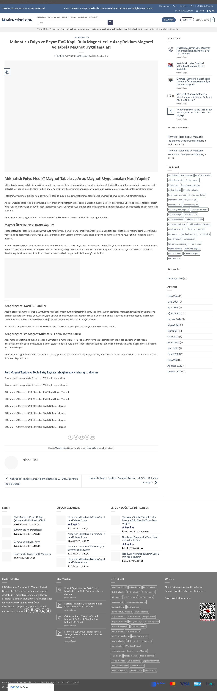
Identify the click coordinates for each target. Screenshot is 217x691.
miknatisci (59, 56)
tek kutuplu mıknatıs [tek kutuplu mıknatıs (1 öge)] (177, 244)
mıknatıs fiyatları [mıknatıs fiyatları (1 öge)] (191, 204)
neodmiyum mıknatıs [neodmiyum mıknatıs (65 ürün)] (121, 636)
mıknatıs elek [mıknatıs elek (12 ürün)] (117, 631)
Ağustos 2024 (174, 313)
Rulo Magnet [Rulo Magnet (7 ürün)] (141, 651)
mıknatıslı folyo (91, 448)
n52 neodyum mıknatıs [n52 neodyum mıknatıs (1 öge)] (199, 224)
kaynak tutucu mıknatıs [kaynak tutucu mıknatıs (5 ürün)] (122, 612)
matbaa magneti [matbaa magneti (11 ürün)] (138, 626)
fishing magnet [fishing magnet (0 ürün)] (148, 592)
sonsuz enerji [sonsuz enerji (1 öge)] (189, 239)
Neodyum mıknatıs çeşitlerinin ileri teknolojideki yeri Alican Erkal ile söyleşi (194, 112)
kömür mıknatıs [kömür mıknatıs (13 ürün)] (141, 612)
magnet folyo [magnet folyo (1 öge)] (190, 199)
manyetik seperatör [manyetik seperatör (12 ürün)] (120, 626)
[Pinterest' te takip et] (48, 610)
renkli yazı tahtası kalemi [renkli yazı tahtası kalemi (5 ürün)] (122, 651)
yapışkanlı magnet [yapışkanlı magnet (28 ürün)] (151, 661)
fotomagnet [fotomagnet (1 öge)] (173, 185)
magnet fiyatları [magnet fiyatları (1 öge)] (175, 199)
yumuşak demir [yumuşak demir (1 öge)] (175, 253)
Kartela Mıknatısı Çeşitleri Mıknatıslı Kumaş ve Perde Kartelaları (190, 66)
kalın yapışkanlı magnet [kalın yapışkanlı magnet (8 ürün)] (136, 602)
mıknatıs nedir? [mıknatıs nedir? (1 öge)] (190, 214)
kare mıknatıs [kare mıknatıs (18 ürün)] (133, 607)
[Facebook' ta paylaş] (70, 437)
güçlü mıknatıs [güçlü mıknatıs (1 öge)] (174, 190)
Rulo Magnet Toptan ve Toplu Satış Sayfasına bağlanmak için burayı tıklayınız (51, 372)
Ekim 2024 (172, 301)
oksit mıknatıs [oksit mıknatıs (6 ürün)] (133, 641)
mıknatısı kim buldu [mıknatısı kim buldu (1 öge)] (194, 219)
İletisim (183, 6)
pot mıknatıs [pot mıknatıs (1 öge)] (173, 234)
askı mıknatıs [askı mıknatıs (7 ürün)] (135, 587)
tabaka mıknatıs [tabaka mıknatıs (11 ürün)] (147, 656)
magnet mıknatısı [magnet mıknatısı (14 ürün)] (119, 621)
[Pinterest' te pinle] (86, 437)
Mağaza (41, 17)
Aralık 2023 (173, 342)
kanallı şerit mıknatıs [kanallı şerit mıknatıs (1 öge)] (177, 195)
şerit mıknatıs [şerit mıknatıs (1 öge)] (174, 258)
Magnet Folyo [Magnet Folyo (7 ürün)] (149, 616)
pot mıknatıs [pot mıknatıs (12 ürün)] (117, 646)
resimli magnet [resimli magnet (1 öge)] (174, 239)
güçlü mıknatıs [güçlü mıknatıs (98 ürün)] (130, 597)
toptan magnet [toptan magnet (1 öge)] (195, 244)
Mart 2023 (173, 348)
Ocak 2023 (173, 359)
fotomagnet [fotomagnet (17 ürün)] (117, 597)
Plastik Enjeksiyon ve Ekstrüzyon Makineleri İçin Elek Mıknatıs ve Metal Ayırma (193, 50)
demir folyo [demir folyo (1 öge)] (173, 175)
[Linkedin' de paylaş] (92, 437)
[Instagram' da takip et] (210, 11)
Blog (174, 6)
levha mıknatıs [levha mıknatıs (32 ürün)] (134, 616)
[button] (200, 10)
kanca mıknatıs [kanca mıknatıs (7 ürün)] (118, 607)
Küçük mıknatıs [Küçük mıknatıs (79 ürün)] (118, 616)
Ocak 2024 (173, 336)
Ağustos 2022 (174, 365)
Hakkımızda (164, 6)
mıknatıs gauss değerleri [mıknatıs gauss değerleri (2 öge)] (178, 209)
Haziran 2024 (174, 319)
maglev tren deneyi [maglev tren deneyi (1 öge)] (197, 195)
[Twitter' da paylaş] (76, 437)
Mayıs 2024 (173, 324)
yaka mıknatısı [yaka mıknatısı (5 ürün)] (134, 661)
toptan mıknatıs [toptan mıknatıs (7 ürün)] (118, 661)
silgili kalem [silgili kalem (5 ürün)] (117, 656)
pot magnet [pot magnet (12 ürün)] (147, 641)
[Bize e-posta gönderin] (213, 11)
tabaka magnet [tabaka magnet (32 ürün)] (130, 656)
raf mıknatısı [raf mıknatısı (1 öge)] (204, 234)
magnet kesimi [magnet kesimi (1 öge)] (174, 204)
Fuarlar (82, 17)
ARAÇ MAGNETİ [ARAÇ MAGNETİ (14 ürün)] (119, 587)
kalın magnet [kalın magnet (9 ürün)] (117, 602)
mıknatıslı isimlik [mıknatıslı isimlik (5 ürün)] (133, 631)
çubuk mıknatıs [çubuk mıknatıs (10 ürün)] (136, 670)
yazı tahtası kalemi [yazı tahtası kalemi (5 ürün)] (120, 665)
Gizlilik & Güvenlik (205, 6)
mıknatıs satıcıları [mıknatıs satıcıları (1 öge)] (175, 219)
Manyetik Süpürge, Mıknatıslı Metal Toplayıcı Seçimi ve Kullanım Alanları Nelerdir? (194, 97)
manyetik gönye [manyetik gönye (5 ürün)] (152, 621)
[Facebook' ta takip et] (207, 11)
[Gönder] (110, 22)
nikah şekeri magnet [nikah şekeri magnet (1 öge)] (195, 229)
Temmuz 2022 (174, 371)
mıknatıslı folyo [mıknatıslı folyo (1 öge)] (174, 214)
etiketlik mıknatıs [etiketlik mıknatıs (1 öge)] (175, 180)
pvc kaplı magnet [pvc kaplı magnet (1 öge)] (189, 234)
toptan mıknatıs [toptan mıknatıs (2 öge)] (175, 248)
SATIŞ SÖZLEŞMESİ (184, 10)
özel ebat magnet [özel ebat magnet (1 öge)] (191, 253)
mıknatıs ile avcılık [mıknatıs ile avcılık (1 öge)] (200, 209)
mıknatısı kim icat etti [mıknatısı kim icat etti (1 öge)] (177, 224)
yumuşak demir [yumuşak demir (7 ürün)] (137, 665)
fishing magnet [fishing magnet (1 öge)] (192, 180)
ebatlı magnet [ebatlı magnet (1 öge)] (187, 175)
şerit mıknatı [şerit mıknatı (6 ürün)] (150, 670)
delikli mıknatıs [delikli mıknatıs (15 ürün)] (118, 592)
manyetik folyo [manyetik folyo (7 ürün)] (135, 621)
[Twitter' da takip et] (37, 610)
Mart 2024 (173, 330)
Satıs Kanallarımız (58, 17)
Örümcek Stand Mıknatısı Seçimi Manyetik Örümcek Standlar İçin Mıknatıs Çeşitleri (193, 81)
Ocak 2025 (173, 295)
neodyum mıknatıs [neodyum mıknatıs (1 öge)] (176, 229)
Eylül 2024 (172, 307)
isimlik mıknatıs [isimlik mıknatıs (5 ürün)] (146, 597)
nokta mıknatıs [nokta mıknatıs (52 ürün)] (118, 641)
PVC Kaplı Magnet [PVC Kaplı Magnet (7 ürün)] (133, 646)
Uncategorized (81, 37)
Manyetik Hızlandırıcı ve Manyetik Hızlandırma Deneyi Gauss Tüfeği (185, 138)
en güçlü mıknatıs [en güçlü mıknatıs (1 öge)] (202, 175)
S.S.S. (191, 6)
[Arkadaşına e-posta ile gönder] (81, 437)
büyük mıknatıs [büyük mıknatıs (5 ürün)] (149, 587)
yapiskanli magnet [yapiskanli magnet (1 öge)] (192, 248)
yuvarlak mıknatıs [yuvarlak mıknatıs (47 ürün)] (119, 670)
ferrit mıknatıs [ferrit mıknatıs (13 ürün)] (133, 592)
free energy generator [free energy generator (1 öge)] (190, 185)
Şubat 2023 (173, 354)
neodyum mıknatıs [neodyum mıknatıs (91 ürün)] (140, 636)
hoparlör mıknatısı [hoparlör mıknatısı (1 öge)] (191, 190)
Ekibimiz (93, 17)
